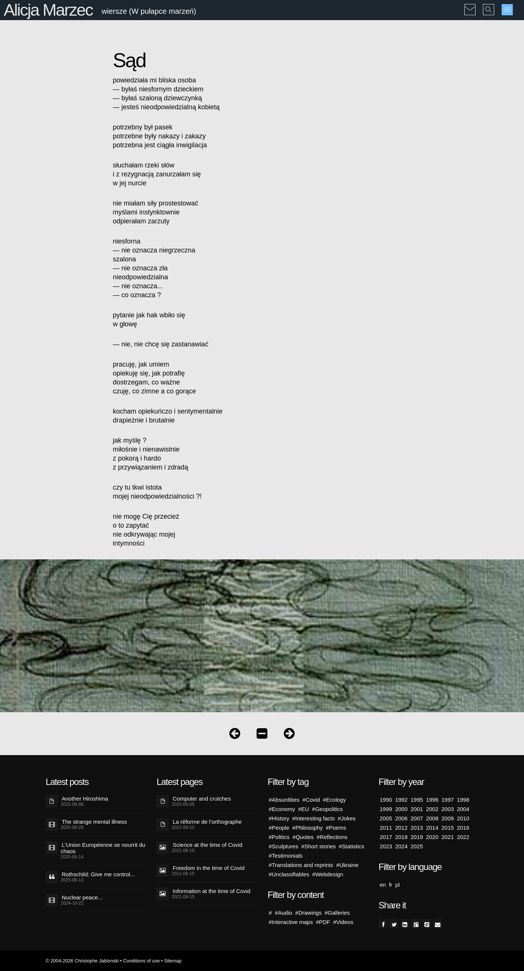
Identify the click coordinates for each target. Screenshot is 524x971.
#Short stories (318, 846)
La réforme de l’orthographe (207, 821)
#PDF (323, 922)
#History (279, 818)
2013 (417, 827)
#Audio (283, 912)
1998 (463, 799)
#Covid (311, 799)
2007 (417, 818)
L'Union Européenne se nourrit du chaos (103, 848)
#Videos (343, 922)
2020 (432, 837)
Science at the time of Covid (207, 845)
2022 (463, 837)
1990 (386, 799)
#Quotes (303, 837)
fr (390, 885)
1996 (432, 799)
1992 (401, 799)
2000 (401, 809)
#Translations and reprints (301, 865)
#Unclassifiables (289, 874)
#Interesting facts (313, 818)
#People (279, 827)
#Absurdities (284, 799)
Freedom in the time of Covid (209, 868)
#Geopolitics (327, 809)
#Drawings (308, 912)
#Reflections (332, 837)
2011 (386, 827)
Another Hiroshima (85, 798)
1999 (386, 809)
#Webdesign (327, 874)
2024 (401, 846)
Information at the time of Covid (211, 891)
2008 (432, 818)
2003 (448, 809)
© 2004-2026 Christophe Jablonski (82, 961)
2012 (401, 827)
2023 (386, 846)
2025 (417, 846)
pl (397, 885)
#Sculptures (283, 846)
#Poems (336, 827)
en (383, 885)
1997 (448, 799)
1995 (417, 799)
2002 (432, 809)
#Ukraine (347, 865)
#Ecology (334, 799)
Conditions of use (141, 961)
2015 (448, 827)
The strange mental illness (94, 821)
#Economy (282, 809)
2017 (386, 837)
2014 (432, 827)
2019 (417, 837)
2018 (401, 837)
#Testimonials (286, 855)
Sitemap (173, 961)
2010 (463, 818)
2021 (448, 837)
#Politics (279, 837)
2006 (401, 818)
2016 (463, 827)
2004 (463, 809)
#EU (303, 809)
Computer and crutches (202, 798)
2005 (386, 818)
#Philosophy (307, 827)
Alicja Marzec (48, 9)
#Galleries (337, 912)
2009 (448, 818)
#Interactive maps (291, 922)
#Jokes (347, 818)
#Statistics (351, 846)
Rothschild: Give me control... (98, 874)
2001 (417, 809)
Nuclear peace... (82, 897)
